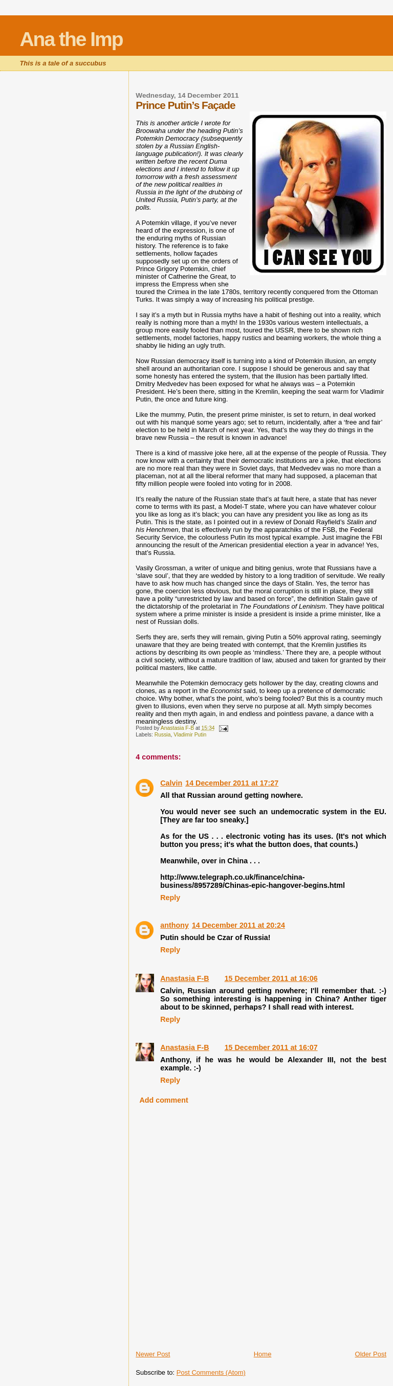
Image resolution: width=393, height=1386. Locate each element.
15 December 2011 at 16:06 (271, 978)
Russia (163, 734)
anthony (174, 925)
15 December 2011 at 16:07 (271, 1047)
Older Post (370, 1354)
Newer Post (153, 1354)
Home (263, 1354)
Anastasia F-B (184, 978)
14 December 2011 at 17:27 (231, 783)
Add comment (163, 1100)
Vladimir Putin (189, 734)
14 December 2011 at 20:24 (238, 925)
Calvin (171, 783)
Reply (170, 897)
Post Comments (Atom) (211, 1372)
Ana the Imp (70, 39)
